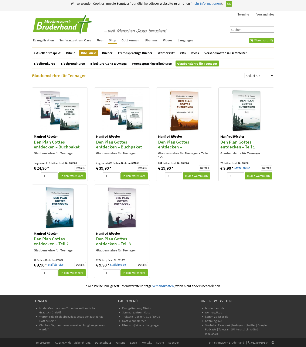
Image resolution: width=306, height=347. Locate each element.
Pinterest (238, 329)
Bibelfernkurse (44, 63)
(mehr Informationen (205, 3)
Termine (243, 14)
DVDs (195, 53)
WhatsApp (211, 334)
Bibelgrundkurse (73, 63)
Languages (185, 40)
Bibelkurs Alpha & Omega (108, 63)
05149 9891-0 (259, 342)
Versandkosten (163, 286)
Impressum (43, 342)
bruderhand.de (214, 308)
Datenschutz (103, 342)
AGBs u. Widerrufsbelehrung (73, 342)
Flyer (100, 40)
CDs (183, 53)
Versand (120, 342)
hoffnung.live (213, 321)
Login (133, 342)
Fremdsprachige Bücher (135, 53)
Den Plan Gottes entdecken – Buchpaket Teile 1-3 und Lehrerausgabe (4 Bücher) (121, 149)
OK (229, 4)
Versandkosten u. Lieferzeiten (226, 53)
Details (80, 168)
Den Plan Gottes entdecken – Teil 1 (237, 144)
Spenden (174, 342)
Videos (167, 40)
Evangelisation (43, 40)
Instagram (238, 325)
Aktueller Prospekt (47, 53)
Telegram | (225, 329)
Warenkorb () (261, 40)
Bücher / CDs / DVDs (147, 317)
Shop (112, 40)
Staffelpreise (242, 168)
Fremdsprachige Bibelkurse (152, 63)
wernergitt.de (213, 312)
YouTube (211, 325)
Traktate (127, 317)
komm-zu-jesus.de (216, 317)
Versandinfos (265, 14)
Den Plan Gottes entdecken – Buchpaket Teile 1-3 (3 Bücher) (57, 147)
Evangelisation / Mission (137, 308)
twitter (251, 325)
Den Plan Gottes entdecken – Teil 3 (113, 241)
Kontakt (147, 342)
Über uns (151, 40)
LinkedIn (251, 329)
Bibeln (70, 53)
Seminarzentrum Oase (75, 40)
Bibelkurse (88, 53)
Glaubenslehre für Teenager (197, 63)
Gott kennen (130, 40)
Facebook (224, 325)
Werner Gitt (166, 53)
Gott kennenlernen (134, 321)
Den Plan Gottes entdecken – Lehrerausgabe (173, 147)
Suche (160, 342)
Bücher (107, 53)
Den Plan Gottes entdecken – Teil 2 (51, 241)
